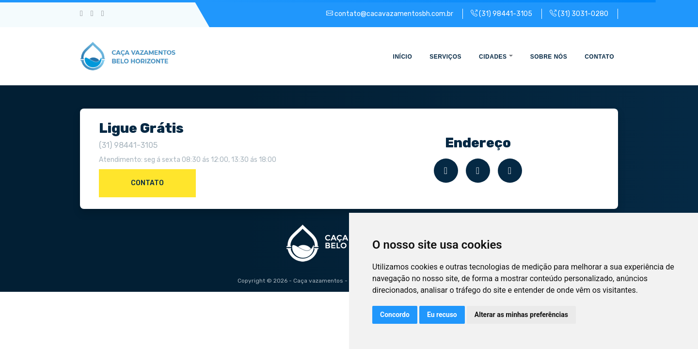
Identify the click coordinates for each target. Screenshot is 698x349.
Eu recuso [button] (442, 314)
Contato (147, 183)
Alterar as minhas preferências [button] (521, 314)
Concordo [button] (395, 314)
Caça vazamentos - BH (325, 280)
